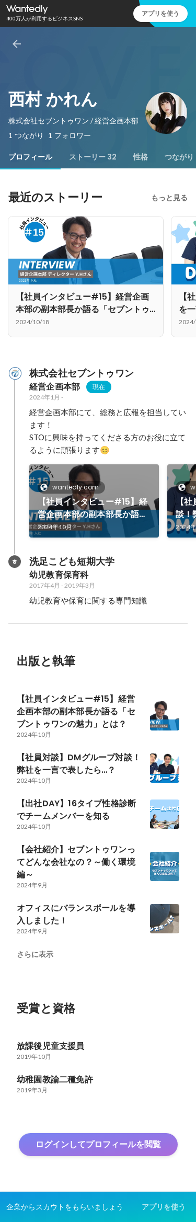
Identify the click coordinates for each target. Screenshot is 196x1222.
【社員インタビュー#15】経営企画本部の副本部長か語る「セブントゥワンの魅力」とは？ (93, 508)
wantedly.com (72, 487)
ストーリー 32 (93, 157)
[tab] (30, 156)
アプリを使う (160, 13)
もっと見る (169, 197)
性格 (140, 157)
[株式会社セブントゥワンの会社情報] (14, 373)
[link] (94, 501)
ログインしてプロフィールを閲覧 (98, 1144)
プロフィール (30, 157)
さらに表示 (35, 954)
